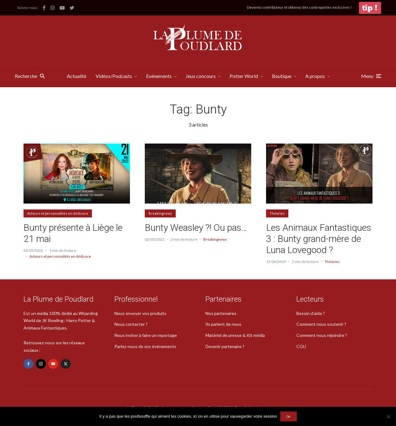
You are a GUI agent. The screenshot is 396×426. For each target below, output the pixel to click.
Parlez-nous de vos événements (145, 346)
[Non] (388, 416)
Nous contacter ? (131, 324)
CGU (301, 346)
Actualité (76, 76)
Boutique (281, 76)
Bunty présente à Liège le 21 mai (73, 233)
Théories (277, 213)
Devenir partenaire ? (224, 346)
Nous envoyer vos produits (140, 313)
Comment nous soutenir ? (321, 324)
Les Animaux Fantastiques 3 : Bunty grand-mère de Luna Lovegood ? (318, 238)
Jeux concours (201, 76)
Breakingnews (160, 213)
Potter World (244, 76)
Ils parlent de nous (223, 324)
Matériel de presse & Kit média (235, 335)
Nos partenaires (220, 313)
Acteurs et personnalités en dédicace (57, 213)
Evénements (159, 76)
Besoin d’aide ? (310, 313)
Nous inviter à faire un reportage (145, 335)
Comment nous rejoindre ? (321, 335)
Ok (288, 416)
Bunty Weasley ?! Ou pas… (196, 227)
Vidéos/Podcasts (114, 76)
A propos (315, 76)
